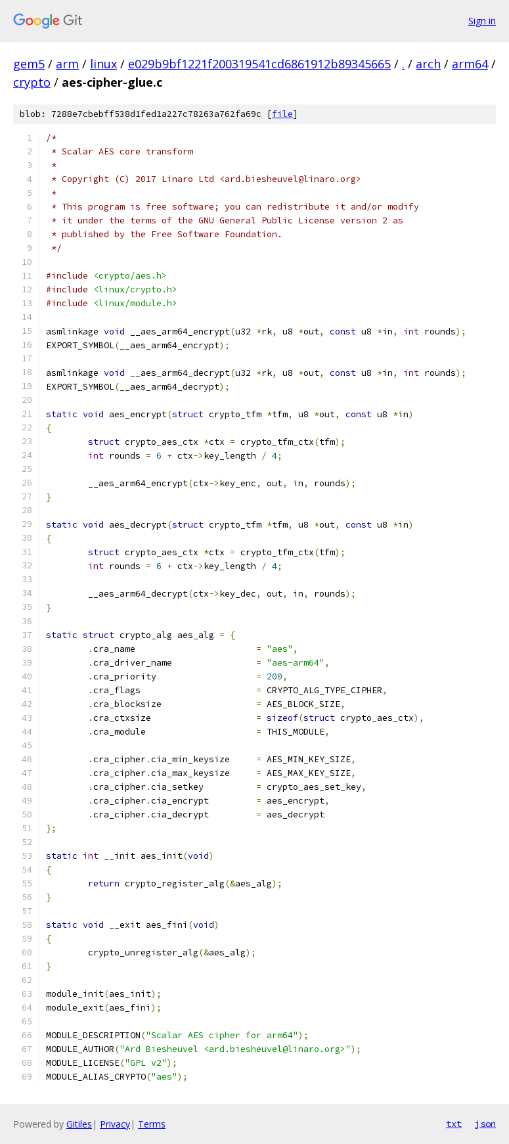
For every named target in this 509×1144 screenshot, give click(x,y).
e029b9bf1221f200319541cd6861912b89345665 (259, 64)
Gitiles (79, 1124)
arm (67, 64)
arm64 (470, 64)
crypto (32, 82)
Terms (152, 1124)
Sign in (482, 20)
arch (428, 64)
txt (454, 1124)
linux (103, 64)
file (282, 114)
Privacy (115, 1124)
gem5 (29, 64)
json (485, 1124)
